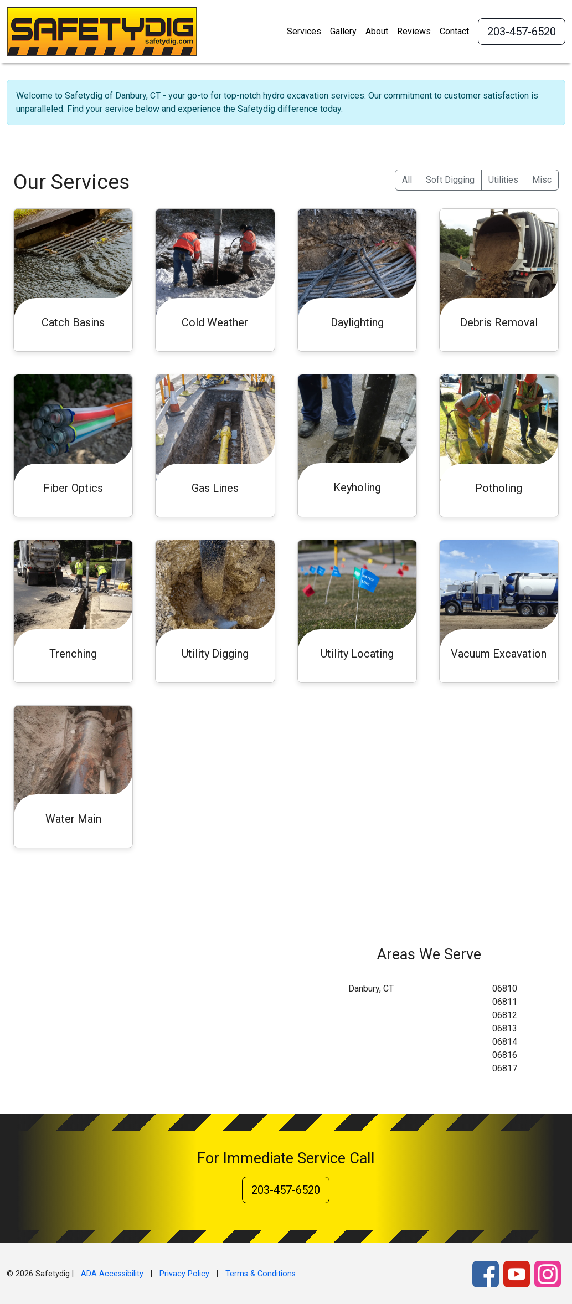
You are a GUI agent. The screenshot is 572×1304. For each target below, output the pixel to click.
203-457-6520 (521, 31)
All (407, 179)
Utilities (503, 179)
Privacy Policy (184, 1274)
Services (304, 31)
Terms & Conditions (260, 1274)
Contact (454, 31)
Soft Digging (450, 179)
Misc (542, 179)
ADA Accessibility (112, 1274)
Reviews (414, 31)
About (376, 31)
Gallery (343, 31)
